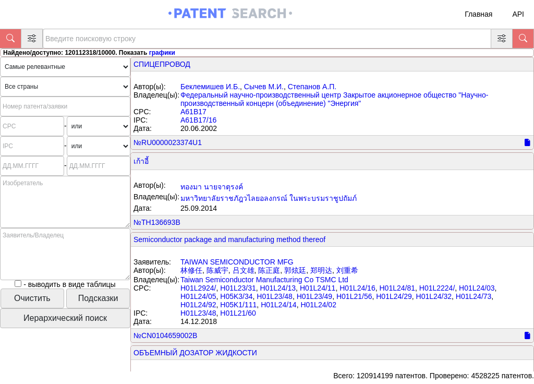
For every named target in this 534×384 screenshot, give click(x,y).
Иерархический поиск (65, 318)
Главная (478, 14)
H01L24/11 (318, 288)
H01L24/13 (278, 288)
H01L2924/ (198, 288)
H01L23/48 (275, 296)
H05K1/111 (238, 305)
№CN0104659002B (165, 335)
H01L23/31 (238, 288)
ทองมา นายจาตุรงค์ (211, 187)
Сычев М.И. (264, 86)
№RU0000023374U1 (168, 142)
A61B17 (193, 111)
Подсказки (98, 298)
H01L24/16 (357, 288)
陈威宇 (217, 270)
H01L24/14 (279, 305)
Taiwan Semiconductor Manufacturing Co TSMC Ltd (264, 279)
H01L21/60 (238, 313)
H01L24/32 (434, 296)
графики (162, 52)
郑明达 (321, 270)
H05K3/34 (236, 296)
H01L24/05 (198, 296)
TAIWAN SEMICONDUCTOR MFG (237, 262)
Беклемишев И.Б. (210, 86)
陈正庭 (269, 270)
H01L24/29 (394, 296)
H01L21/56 (354, 296)
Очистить (32, 298)
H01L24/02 (318, 305)
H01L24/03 (477, 288)
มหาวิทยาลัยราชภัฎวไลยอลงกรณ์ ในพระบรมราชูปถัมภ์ (268, 198)
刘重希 (347, 270)
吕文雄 (243, 270)
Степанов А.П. (312, 86)
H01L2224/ (437, 288)
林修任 (191, 270)
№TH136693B (157, 222)
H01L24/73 (474, 296)
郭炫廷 (295, 270)
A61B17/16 (198, 120)
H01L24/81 (397, 288)
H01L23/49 (315, 296)
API (518, 14)
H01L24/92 (198, 305)
